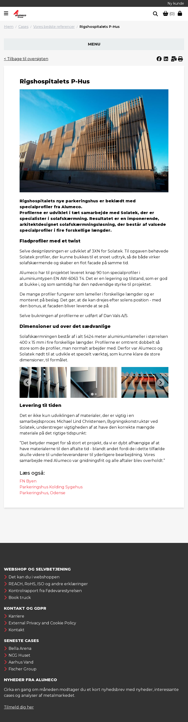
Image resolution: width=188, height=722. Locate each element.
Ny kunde (175, 3)
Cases (23, 26)
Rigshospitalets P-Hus (100, 26)
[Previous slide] (27, 382)
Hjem (8, 26)
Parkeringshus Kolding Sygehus (51, 487)
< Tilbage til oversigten (26, 59)
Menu (94, 44)
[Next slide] (160, 382)
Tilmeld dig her (19, 707)
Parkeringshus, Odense (42, 493)
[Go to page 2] (96, 394)
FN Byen (28, 481)
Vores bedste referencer (54, 26)
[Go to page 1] (92, 394)
